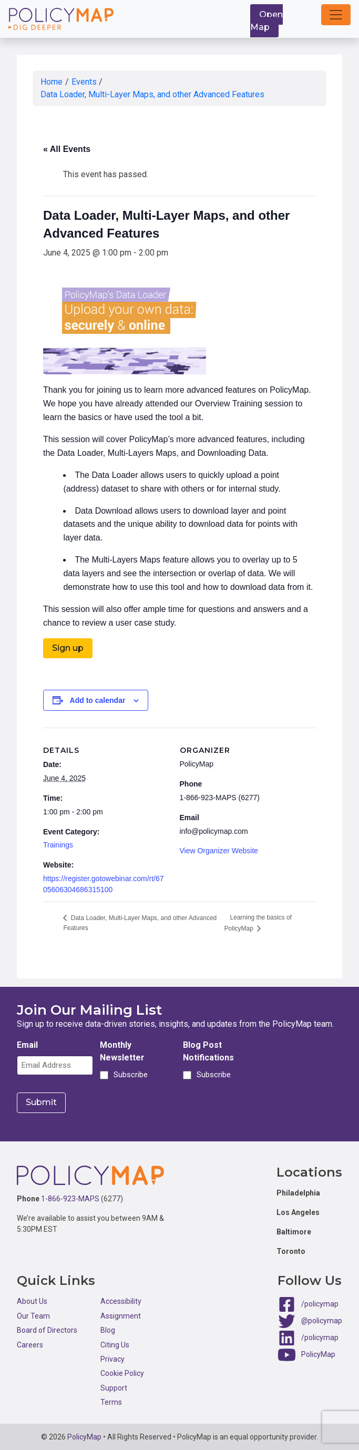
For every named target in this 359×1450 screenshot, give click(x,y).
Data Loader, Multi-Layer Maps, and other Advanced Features (152, 94)
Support (113, 1387)
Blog (107, 1330)
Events (84, 82)
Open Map (266, 20)
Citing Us (114, 1344)
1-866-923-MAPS (70, 1198)
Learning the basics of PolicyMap (258, 923)
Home (51, 82)
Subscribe (129, 1074)
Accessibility (120, 1301)
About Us (32, 1301)
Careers (30, 1344)
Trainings (58, 845)
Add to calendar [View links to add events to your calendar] (98, 700)
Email (27, 1045)
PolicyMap (318, 1354)
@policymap (321, 1320)
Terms (111, 1401)
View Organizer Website (219, 850)
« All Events (66, 149)
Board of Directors (47, 1330)
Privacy (112, 1358)
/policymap (320, 1303)
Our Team (33, 1315)
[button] (336, 14)
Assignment (120, 1315)
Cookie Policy (122, 1373)
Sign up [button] (68, 648)
